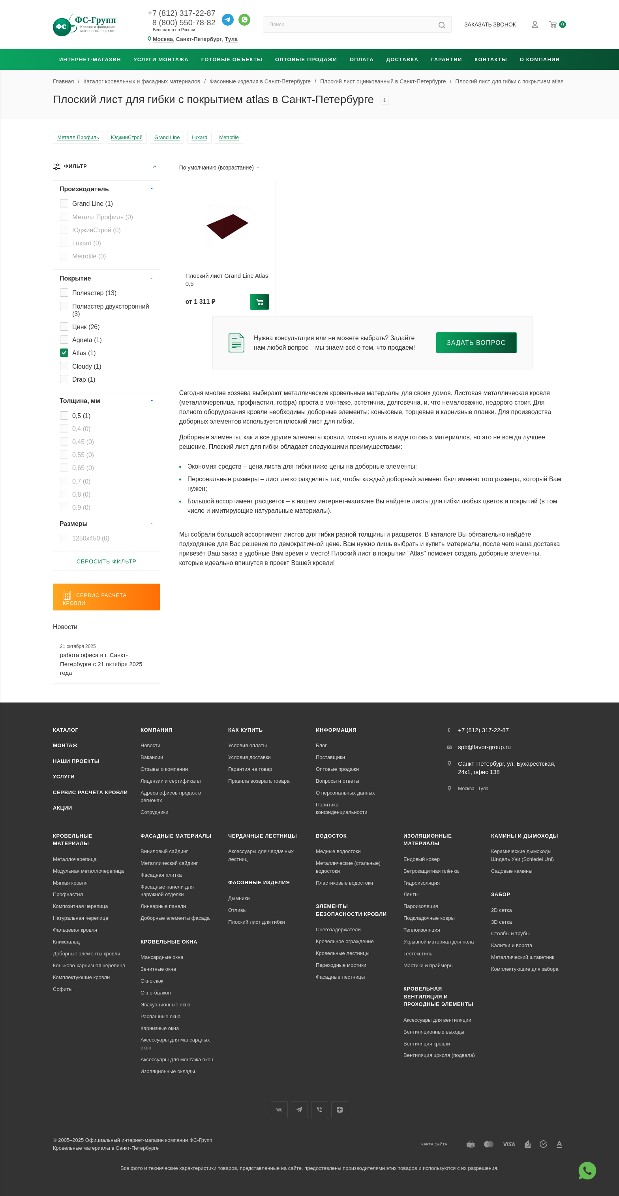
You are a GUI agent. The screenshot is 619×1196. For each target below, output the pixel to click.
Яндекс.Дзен (339, 1109)
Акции (62, 808)
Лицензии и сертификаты (171, 781)
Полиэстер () (94, 293)
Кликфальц (66, 942)
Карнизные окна (160, 1028)
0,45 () (83, 442)
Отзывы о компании (164, 769)
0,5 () (81, 415)
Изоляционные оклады (168, 1071)
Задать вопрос (476, 342)
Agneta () (87, 340)
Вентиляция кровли (426, 1044)
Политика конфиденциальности (342, 809)
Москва (466, 788)
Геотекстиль (417, 954)
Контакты (491, 59)
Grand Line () (92, 203)
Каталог (66, 730)
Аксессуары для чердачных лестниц (261, 855)
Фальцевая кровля (75, 930)
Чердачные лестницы (262, 836)
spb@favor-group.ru (484, 747)
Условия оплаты (247, 745)
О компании (540, 59)
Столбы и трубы (510, 933)
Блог (321, 745)
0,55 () (83, 455)
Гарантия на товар (250, 769)
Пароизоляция (420, 906)
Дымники (238, 898)
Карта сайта (434, 1144)
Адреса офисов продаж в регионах (171, 797)
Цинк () (86, 327)
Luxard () (86, 243)
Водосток (331, 836)
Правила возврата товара (258, 781)
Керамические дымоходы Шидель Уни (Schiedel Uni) (522, 855)
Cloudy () (86, 366)
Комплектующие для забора (525, 969)
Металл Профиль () (102, 217)
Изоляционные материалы (427, 840)
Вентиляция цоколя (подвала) (439, 1055)
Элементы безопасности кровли (351, 910)
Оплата (362, 59)
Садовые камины (512, 871)
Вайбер (319, 1109)
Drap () (84, 379)
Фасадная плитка (161, 875)
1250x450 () (90, 538)
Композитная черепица (80, 906)
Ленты (410, 894)
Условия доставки (249, 757)
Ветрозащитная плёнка (431, 871)
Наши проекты (76, 761)
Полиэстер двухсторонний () (110, 310)
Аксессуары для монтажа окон (177, 1059)
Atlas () (84, 353)
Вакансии (152, 757)
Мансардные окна (162, 957)
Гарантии (446, 59)
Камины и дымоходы (524, 836)
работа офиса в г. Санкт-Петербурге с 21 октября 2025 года (101, 664)
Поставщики (330, 757)
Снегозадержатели (338, 929)
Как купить (245, 730)
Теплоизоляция (421, 930)
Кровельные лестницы (343, 953)
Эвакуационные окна (166, 1005)
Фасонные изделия (259, 882)
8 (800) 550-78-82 (184, 22)
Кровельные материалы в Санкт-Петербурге (106, 1148)
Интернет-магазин (90, 59)
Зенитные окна (158, 969)
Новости (65, 626)
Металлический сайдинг (169, 863)
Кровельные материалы (72, 840)
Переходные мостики (341, 965)
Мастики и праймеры (428, 965)
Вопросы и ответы (337, 781)
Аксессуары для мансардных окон (175, 1044)
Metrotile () (89, 256)
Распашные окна (160, 1016)
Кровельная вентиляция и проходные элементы (438, 996)
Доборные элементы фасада (175, 918)
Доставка (402, 59)
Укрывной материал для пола (438, 942)
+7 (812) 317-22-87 (182, 13)
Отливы (237, 910)
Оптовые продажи (306, 59)
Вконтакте (279, 1109)
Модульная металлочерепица (88, 871)
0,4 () (81, 429)
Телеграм (299, 1109)
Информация (336, 730)
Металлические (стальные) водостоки (348, 867)
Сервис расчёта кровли (90, 792)
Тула (483, 788)
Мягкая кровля (70, 883)
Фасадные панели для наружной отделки (167, 891)
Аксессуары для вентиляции (437, 1020)
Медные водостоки (338, 851)
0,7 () (81, 481)
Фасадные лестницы (340, 977)
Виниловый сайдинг (164, 851)
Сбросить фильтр (107, 561)
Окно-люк (152, 981)
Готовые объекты (232, 59)
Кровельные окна (169, 942)
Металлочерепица (75, 859)
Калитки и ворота (511, 945)
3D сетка (501, 922)
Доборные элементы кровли (86, 954)
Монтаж (65, 745)
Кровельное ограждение (345, 941)
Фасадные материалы (176, 836)
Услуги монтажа (160, 59)
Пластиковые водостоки (344, 883)
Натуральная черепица (80, 918)
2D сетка (501, 910)
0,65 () (83, 468)
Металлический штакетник (522, 957)
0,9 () (81, 507)
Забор (500, 894)
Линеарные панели (163, 906)
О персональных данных (345, 793)
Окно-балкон (156, 993)
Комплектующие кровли (81, 977)
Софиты (63, 989)
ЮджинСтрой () (96, 230)
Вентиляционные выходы (433, 1032)
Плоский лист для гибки (256, 922)
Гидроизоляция (421, 883)
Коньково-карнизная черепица (89, 965)
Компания (157, 730)
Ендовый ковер (421, 859)
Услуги (64, 777)
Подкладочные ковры (429, 918)
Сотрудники (154, 812)
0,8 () (81, 494)
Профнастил (68, 894)
